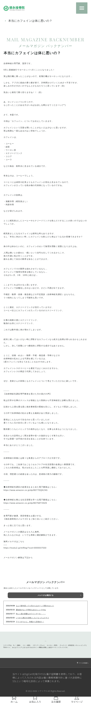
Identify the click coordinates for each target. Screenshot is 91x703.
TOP (5, 20)
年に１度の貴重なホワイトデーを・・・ (31, 614)
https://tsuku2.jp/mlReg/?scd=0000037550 (25, 548)
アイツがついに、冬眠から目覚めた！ (30, 622)
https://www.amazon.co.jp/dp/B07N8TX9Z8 (25, 503)
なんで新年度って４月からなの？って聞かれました (35, 606)
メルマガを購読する (45, 595)
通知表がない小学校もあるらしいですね (31, 610)
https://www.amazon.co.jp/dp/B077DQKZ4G (26, 490)
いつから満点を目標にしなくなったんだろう (32, 618)
